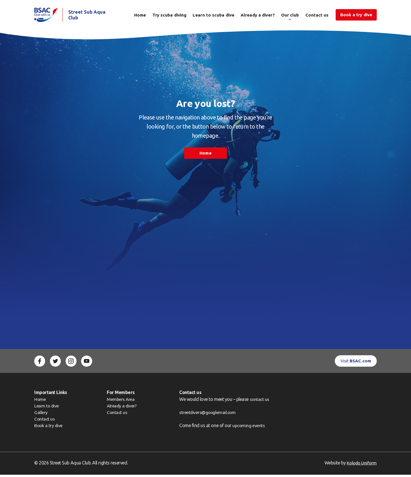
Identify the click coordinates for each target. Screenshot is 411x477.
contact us (260, 401)
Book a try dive (48, 427)
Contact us (317, 16)
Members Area (121, 401)
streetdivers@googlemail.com (208, 414)
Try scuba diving (169, 16)
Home (140, 16)
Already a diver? (258, 16)
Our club (290, 16)
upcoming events (248, 427)
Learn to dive (46, 407)
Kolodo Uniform (361, 465)
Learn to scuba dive (213, 16)
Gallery (41, 414)
